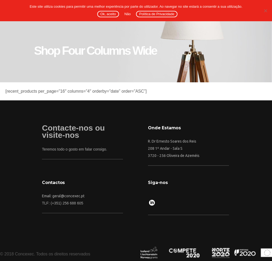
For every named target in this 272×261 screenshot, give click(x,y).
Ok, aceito (108, 14)
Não (127, 14)
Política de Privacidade (156, 14)
